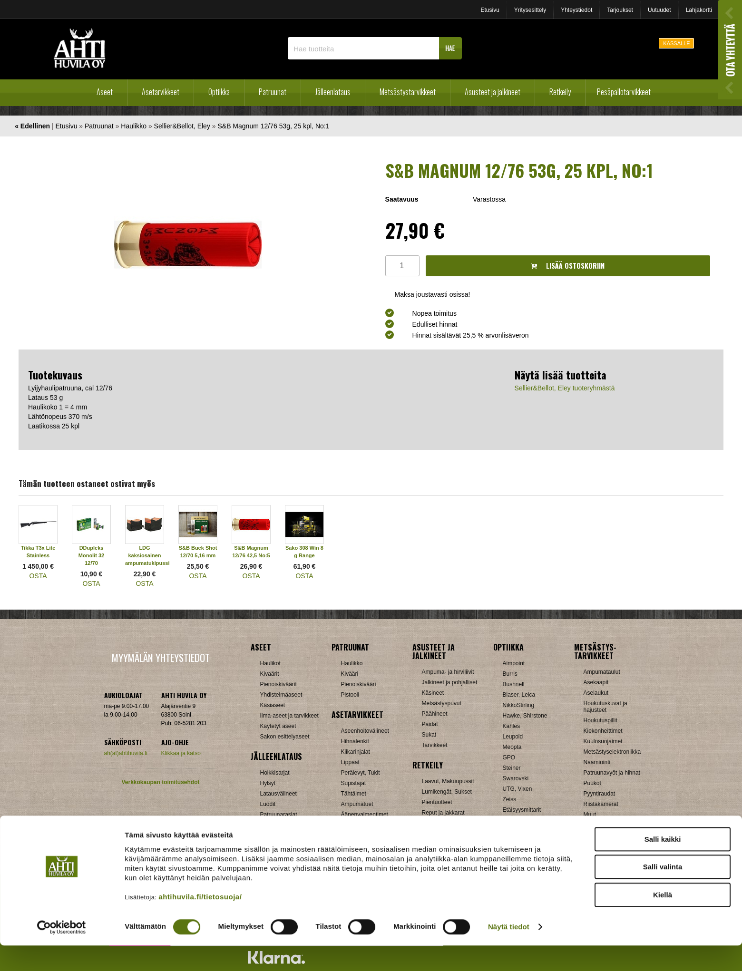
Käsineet (433, 692)
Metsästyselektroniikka (612, 751)
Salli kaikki (662, 864)
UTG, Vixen (517, 789)
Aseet (105, 91)
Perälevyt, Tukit (360, 772)
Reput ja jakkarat (443, 812)
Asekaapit (596, 682)
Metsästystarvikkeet (408, 91)
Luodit (268, 804)
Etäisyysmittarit (522, 809)
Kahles (511, 726)
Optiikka (219, 91)
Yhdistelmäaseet (281, 694)
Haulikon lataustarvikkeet (291, 825)
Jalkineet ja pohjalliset (450, 682)
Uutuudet (659, 10)
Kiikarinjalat (355, 751)
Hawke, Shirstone (525, 715)
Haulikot (270, 663)
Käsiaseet (272, 705)
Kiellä (662, 920)
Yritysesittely (530, 10)
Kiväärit (269, 673)
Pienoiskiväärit (278, 684)
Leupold (513, 736)
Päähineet (435, 713)
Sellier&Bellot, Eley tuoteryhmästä (565, 388)
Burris (510, 673)
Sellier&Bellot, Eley (182, 126)
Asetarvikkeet (160, 91)
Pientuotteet (437, 802)
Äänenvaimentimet (364, 814)
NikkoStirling (519, 705)
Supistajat (353, 783)
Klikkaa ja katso (181, 753)
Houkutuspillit (600, 720)
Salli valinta (663, 892)
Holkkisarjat (275, 772)
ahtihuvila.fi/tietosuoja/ (200, 922)
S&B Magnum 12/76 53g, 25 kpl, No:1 (273, 126)
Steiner (512, 768)
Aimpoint (514, 663)
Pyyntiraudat (599, 793)
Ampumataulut (602, 672)
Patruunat (272, 91)
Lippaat (350, 762)
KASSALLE (676, 43)
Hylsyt (268, 783)
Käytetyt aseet (278, 726)
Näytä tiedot (508, 952)
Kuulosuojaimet (603, 741)
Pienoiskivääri (358, 684)
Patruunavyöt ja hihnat (612, 772)
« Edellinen (32, 126)
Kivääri (350, 673)
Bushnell (514, 684)
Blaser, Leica (519, 694)
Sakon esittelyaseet (285, 736)
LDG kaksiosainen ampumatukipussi (147, 555)
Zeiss (510, 799)
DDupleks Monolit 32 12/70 (91, 555)
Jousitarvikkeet (602, 825)
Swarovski (516, 778)
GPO (509, 757)
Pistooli (350, 694)
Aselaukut (596, 692)
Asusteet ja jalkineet (492, 91)
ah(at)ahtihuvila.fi (125, 753)
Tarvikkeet (435, 745)
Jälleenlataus (333, 91)
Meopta (512, 747)
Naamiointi (597, 762)
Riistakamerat (601, 804)
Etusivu (489, 10)
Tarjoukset (620, 10)
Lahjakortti (699, 10)
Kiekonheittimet (603, 731)
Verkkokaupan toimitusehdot (160, 782)
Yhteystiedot (576, 10)
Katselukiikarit (520, 820)
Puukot (592, 783)
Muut (347, 825)
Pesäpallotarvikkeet (624, 91)
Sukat (429, 734)
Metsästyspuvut (441, 703)
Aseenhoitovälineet (365, 731)
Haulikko (133, 126)
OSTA (38, 576)
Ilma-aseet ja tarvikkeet (289, 715)
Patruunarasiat (278, 814)
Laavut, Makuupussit (448, 781)
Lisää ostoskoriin (568, 266)
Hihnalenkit (355, 741)
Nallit (266, 835)
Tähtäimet (353, 793)
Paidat (430, 724)
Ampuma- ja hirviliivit (448, 672)
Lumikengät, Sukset (447, 791)
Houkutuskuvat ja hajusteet (605, 706)
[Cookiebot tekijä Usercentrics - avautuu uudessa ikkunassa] (61, 952)
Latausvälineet (278, 793)
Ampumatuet (357, 804)
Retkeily (560, 91)
